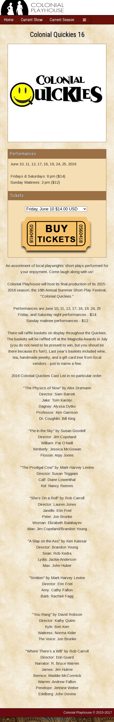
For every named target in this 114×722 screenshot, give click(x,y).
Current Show (32, 19)
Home (9, 19)
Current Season (62, 19)
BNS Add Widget (56, 719)
